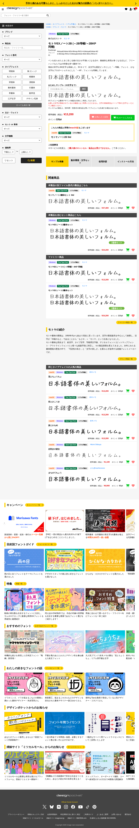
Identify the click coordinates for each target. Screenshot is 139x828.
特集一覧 (19, 584)
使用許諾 (102, 162)
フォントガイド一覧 (45, 545)
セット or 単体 (10, 124)
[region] (91, 95)
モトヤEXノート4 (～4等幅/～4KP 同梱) (65, 267)
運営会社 (128, 815)
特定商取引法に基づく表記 (70, 815)
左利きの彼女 (54, 449)
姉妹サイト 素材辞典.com (77, 818)
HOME (48, 24)
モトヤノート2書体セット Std (61, 195)
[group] (24, 524)
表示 (84, 89)
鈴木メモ (93, 373)
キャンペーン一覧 (33, 506)
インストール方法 (125, 162)
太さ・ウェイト (10, 113)
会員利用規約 (52, 815)
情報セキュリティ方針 (36, 815)
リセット (8, 160)
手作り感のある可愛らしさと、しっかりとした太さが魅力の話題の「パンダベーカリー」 (69, 3)
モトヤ (63, 27)
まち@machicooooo (97, 469)
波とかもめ (53, 426)
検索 (31, 160)
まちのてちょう (55, 473)
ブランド (7, 32)
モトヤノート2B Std (61, 137)
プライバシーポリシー (16, 815)
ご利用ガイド (88, 815)
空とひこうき (54, 402)
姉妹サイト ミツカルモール (33, 818)
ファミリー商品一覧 (125, 323)
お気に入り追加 (98, 117)
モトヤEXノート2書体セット (60, 225)
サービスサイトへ (74, 747)
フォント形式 (9, 55)
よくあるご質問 (102, 815)
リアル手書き (71, 24)
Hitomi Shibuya (95, 445)
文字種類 (7, 136)
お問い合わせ (116, 815)
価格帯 (6, 148)
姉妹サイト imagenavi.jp (55, 818)
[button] (3, 3)
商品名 (6, 43)
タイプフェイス (58, 24)
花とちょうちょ (55, 377)
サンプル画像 (57, 162)
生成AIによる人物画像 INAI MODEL (103, 818)
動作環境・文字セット (80, 161)
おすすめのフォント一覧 (44, 626)
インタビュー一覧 (52, 669)
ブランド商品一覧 (126, 359)
